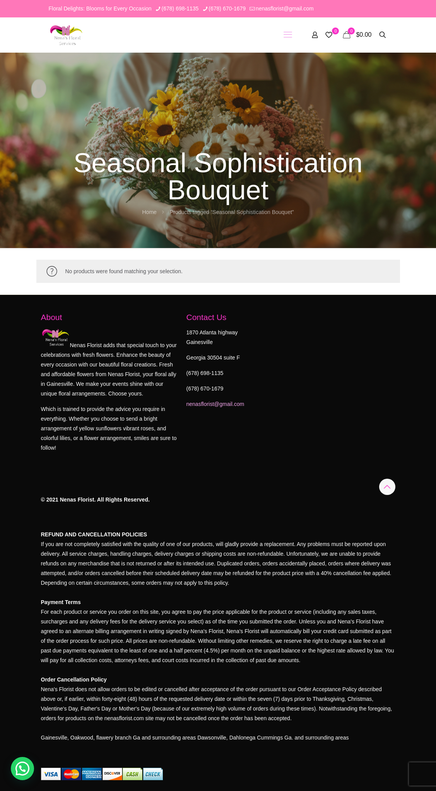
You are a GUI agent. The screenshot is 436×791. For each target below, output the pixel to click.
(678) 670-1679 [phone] (227, 8)
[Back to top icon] (387, 487)
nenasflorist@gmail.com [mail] (285, 8)
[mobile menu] (287, 34)
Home (149, 212)
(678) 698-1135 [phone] (180, 8)
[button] (22, 768)
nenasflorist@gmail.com (215, 404)
